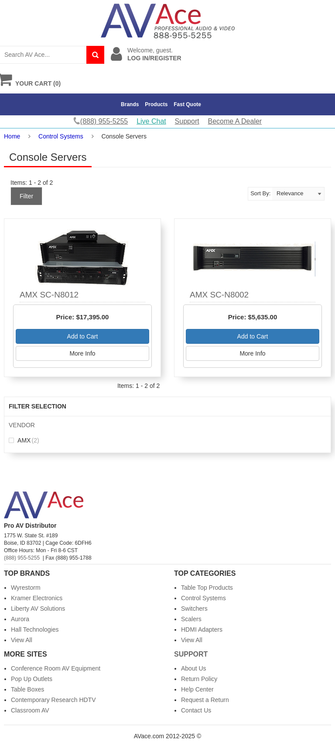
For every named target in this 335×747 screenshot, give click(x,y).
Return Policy (199, 678)
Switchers (194, 608)
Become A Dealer (235, 121)
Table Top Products (207, 587)
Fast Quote (187, 104)
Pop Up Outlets (31, 678)
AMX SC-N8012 (49, 294)
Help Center (197, 689)
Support (187, 121)
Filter (26, 196)
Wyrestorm (26, 587)
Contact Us (196, 710)
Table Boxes (27, 689)
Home (12, 136)
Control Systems (60, 136)
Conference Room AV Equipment (55, 668)
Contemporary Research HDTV (53, 699)
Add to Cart (82, 336)
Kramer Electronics (36, 598)
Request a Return (205, 699)
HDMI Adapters (201, 629)
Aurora (20, 619)
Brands (130, 104)
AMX (24, 440)
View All (21, 639)
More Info (82, 353)
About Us (193, 668)
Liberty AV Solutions (38, 608)
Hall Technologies (34, 629)
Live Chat (151, 121)
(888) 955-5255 (22, 558)
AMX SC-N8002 (219, 294)
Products (156, 104)
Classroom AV (30, 710)
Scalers (191, 619)
